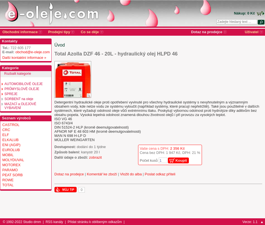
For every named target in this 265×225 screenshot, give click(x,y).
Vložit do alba (131, 174)
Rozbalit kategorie (17, 74)
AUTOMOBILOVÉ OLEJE (23, 84)
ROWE (7, 180)
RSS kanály (54, 222)
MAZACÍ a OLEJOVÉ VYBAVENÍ (20, 106)
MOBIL (7, 155)
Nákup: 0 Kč (244, 13)
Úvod (59, 45)
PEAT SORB (12, 175)
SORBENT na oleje (18, 99)
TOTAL (8, 185)
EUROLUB (11, 150)
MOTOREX (11, 165)
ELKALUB (10, 140)
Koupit (181, 160)
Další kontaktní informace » (23, 57)
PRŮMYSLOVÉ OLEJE (21, 89)
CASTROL (10, 125)
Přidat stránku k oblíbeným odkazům (95, 222)
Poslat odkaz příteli (160, 174)
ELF (5, 135)
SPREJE (11, 94)
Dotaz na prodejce (69, 174)
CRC (6, 130)
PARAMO (10, 170)
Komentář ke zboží (102, 174)
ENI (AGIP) (11, 145)
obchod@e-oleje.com (32, 52)
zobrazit (95, 157)
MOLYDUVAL (13, 160)
